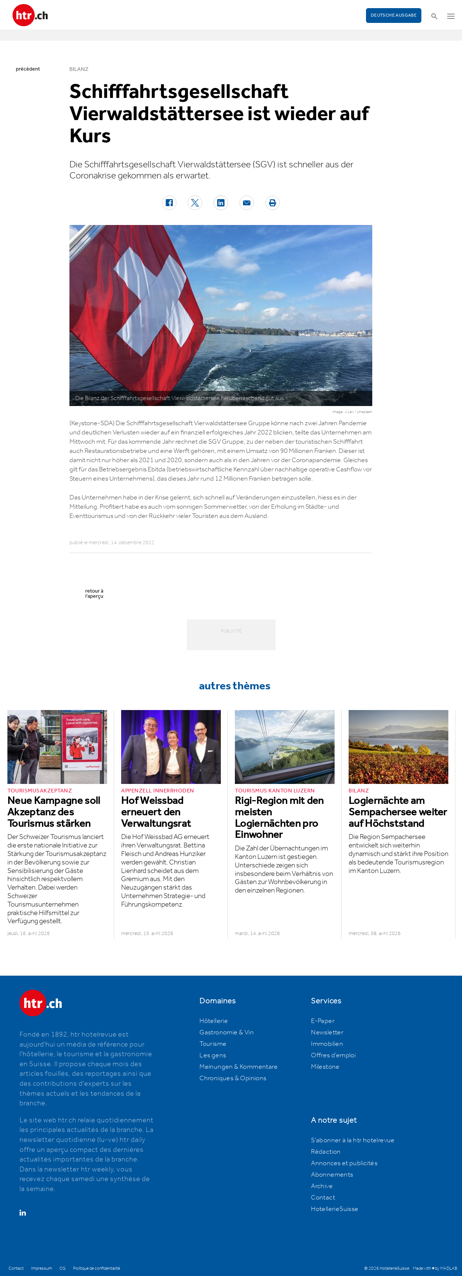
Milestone (325, 1067)
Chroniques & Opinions (232, 1078)
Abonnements (332, 1175)
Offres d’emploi (333, 1055)
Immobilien (327, 1044)
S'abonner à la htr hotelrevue (353, 1140)
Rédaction (326, 1152)
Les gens (212, 1055)
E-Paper (323, 1021)
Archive (322, 1186)
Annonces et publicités (344, 1163)
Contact (323, 1198)
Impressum (41, 1268)
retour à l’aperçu (94, 593)
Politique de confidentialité (96, 1268)
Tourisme (212, 1044)
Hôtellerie (213, 1021)
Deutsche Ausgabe (394, 15)
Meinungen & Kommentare (238, 1067)
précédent (28, 69)
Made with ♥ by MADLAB (435, 1268)
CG (62, 1268)
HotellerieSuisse (334, 1209)
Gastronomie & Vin (226, 1032)
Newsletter (327, 1032)
